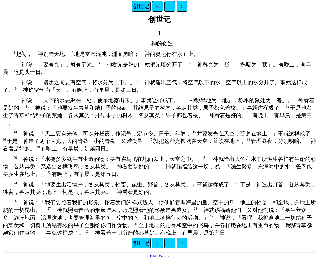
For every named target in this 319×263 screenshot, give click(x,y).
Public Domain (159, 256)
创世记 (141, 6)
